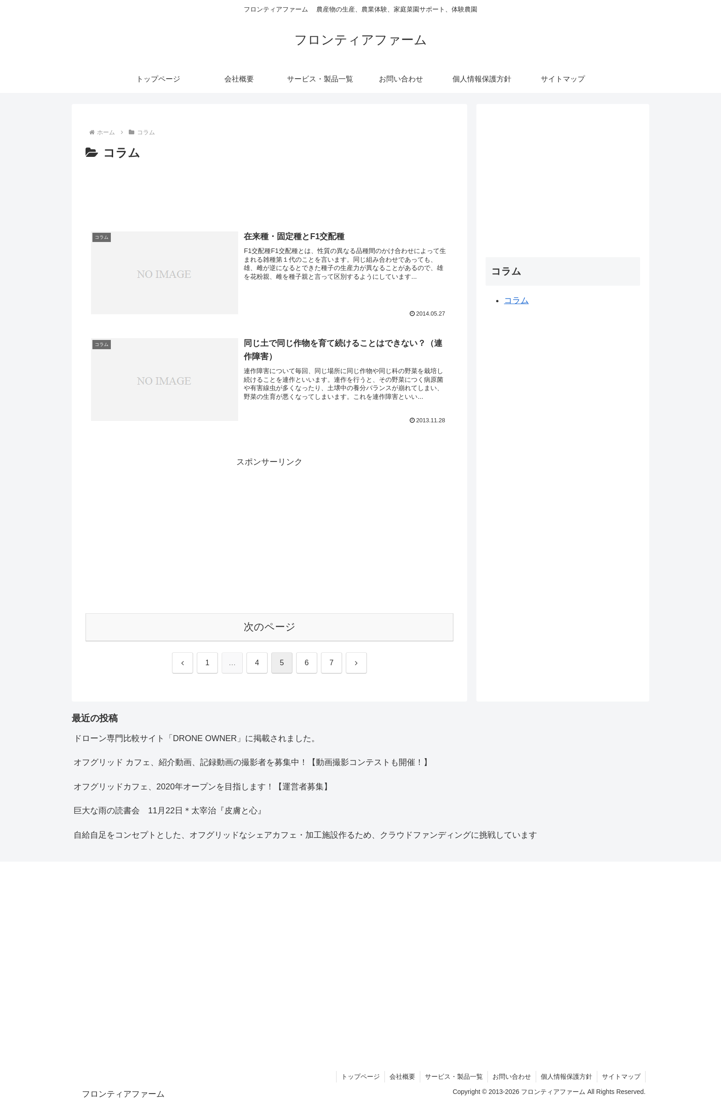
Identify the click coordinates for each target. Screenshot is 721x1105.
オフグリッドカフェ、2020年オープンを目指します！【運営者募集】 (203, 786)
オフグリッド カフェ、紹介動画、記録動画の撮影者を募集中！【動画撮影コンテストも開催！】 (253, 762)
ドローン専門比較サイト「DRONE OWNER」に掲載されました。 (197, 738)
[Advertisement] (269, 189)
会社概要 (402, 1076)
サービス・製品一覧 (454, 1076)
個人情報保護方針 (566, 1076)
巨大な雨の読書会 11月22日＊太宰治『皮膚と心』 (170, 810)
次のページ (270, 627)
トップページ (360, 1076)
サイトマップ (621, 1076)
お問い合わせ (511, 1076)
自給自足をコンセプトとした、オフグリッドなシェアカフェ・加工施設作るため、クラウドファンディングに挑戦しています (305, 835)
